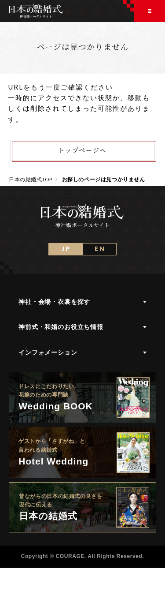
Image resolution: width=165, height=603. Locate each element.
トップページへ (82, 150)
